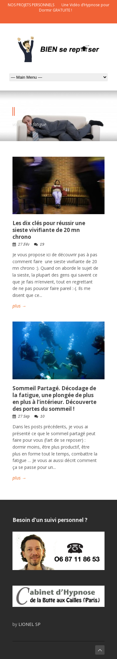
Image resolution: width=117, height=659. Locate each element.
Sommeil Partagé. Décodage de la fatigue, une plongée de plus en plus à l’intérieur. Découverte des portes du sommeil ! (54, 398)
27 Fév (23, 244)
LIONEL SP (29, 624)
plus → (19, 306)
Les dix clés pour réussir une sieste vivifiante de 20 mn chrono (48, 229)
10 (42, 416)
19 (42, 244)
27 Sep (24, 416)
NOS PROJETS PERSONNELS (31, 4)
